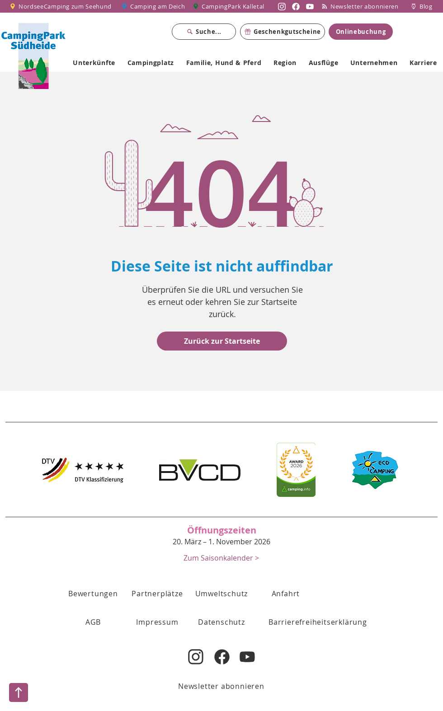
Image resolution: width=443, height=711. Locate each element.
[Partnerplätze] (157, 594)
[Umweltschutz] (221, 594)
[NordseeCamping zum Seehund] (62, 6)
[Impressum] (157, 622)
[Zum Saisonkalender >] (221, 557)
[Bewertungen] (93, 594)
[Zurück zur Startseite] (222, 341)
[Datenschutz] (221, 622)
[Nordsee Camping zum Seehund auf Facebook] (296, 6)
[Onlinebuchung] (361, 31)
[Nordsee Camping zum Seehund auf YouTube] (310, 6)
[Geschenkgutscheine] (282, 31)
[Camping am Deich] (154, 6)
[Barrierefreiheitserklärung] (318, 622)
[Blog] (421, 6)
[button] (93, 622)
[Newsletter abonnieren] (363, 6)
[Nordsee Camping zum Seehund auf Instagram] (281, 6)
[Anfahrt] (286, 594)
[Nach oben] (18, 692)
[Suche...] (204, 31)
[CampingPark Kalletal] (229, 6)
